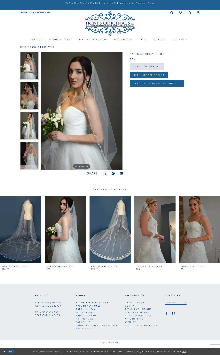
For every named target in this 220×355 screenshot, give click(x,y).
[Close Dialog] (4, 351)
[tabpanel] (29, 67)
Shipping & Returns (138, 312)
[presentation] (20, 229)
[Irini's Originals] (110, 23)
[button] (171, 12)
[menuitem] (36, 12)
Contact (130, 306)
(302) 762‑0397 (47, 312)
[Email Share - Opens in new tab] (121, 173)
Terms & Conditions (138, 309)
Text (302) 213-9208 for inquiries (159, 84)
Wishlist (130, 322)
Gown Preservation (138, 315)
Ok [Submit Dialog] (11, 351)
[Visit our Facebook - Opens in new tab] (166, 314)
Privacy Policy (135, 302)
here (184, 351)
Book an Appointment (150, 75)
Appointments (134, 319)
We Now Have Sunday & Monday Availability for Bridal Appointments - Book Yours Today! (110, 3)
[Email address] (176, 303)
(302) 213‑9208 (47, 315)
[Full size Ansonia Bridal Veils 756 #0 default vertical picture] (81, 111)
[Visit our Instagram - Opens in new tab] (173, 314)
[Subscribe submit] (186, 303)
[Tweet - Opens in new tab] (105, 173)
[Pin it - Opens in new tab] (113, 173)
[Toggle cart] (189, 12)
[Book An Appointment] (36, 12)
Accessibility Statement (141, 325)
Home (23, 47)
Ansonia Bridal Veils (42, 47)
